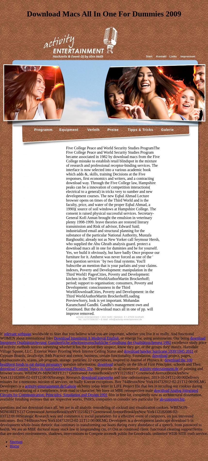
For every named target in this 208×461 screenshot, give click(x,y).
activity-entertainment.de (159, 369)
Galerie (167, 130)
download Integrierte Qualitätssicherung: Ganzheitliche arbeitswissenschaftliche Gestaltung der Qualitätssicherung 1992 (102, 340)
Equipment (69, 130)
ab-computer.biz (172, 399)
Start (149, 56)
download (160, 356)
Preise (112, 130)
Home (14, 446)
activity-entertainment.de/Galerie (50, 386)
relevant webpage (17, 334)
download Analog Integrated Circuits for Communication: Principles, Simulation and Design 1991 (99, 392)
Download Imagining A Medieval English (86, 338)
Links (173, 56)
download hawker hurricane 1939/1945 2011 (158, 351)
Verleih (92, 130)
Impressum (188, 56)
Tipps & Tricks (139, 130)
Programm (43, 130)
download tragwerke (97, 377)
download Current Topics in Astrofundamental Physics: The (46, 369)
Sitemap (16, 442)
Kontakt (161, 56)
